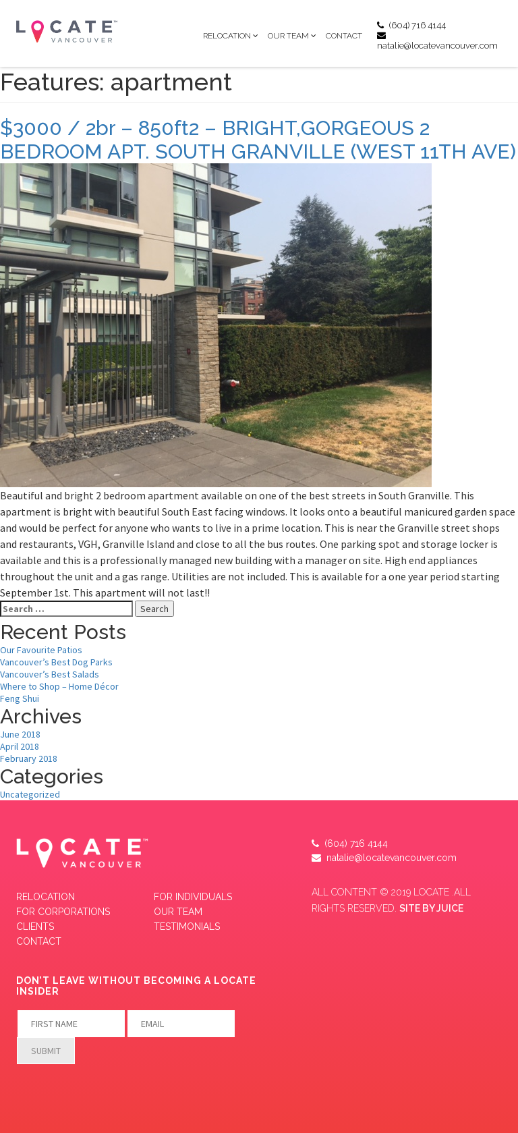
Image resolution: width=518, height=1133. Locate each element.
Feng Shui (19, 698)
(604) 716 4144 (411, 25)
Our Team (288, 35)
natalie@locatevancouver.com (437, 41)
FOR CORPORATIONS (63, 911)
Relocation (227, 35)
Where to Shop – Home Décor (59, 686)
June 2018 (20, 734)
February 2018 (28, 758)
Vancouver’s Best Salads (49, 674)
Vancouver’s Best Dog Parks (56, 662)
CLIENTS (35, 926)
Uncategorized (30, 794)
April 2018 (19, 746)
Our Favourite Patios (41, 650)
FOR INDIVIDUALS (193, 896)
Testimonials (187, 926)
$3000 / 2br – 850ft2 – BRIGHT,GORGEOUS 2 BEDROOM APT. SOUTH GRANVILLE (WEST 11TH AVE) (258, 139)
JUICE (449, 908)
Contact (344, 35)
